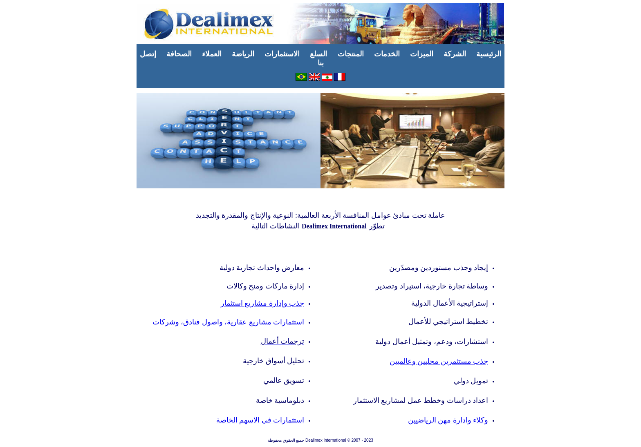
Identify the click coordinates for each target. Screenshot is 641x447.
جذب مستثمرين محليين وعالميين (439, 361)
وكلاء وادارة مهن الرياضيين (448, 420)
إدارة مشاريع (263, 303)
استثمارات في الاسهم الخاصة (260, 420)
